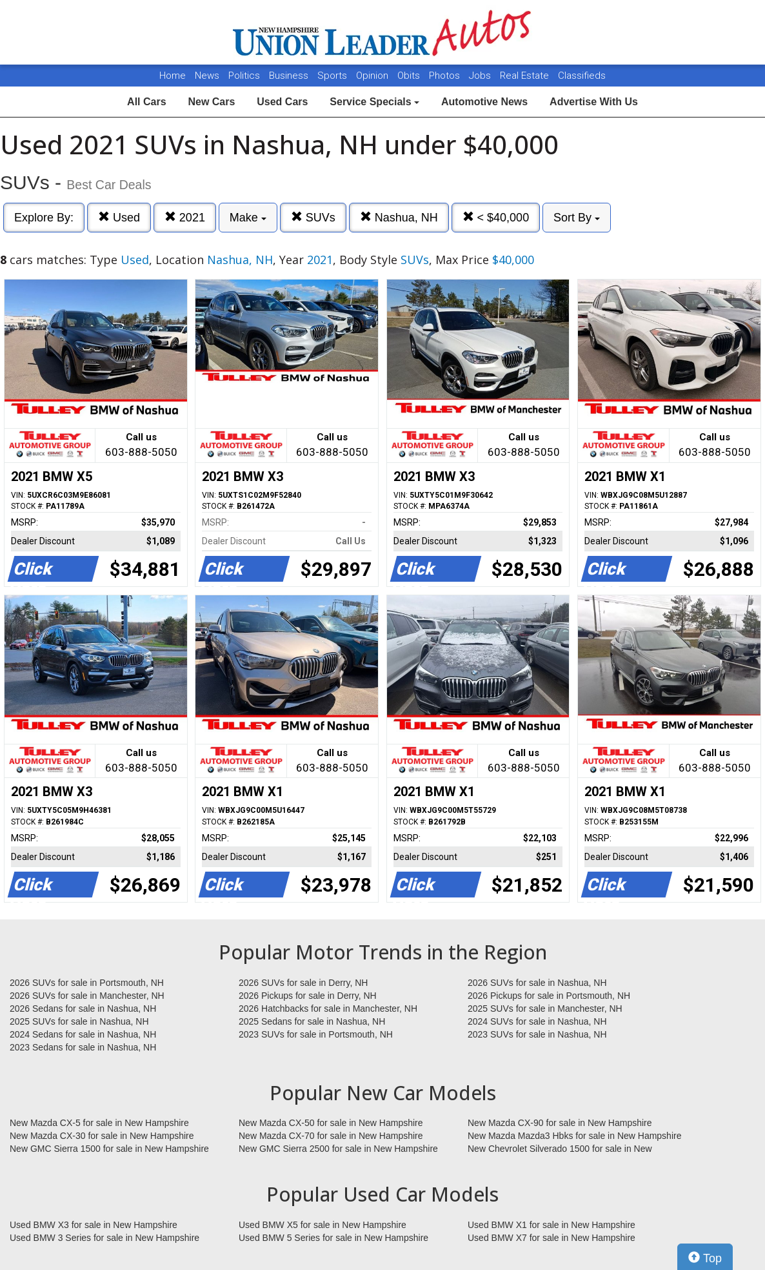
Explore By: (44, 217)
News (207, 75)
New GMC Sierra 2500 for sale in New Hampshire (338, 1148)
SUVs (313, 217)
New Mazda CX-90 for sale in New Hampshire (560, 1123)
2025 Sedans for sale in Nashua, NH (312, 1021)
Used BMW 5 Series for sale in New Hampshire (333, 1238)
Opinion (373, 75)
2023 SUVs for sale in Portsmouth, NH (316, 1034)
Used (119, 217)
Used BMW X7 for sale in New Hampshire (551, 1238)
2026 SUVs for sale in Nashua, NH (537, 983)
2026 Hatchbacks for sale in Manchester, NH (328, 1008)
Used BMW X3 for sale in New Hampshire (93, 1225)
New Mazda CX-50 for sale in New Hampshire (331, 1123)
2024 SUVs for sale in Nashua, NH (537, 1021)
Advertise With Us (594, 101)
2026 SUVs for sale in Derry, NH (303, 983)
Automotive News (484, 101)
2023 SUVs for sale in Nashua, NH (537, 1034)
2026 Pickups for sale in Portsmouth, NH (549, 995)
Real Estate (525, 75)
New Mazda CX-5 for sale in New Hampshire (99, 1123)
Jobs (481, 75)
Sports (333, 75)
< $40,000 (496, 217)
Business (290, 75)
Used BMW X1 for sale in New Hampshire (551, 1225)
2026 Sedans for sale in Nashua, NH (83, 1008)
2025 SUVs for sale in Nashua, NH (79, 1021)
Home (172, 75)
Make (248, 217)
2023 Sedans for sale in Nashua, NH (83, 1047)
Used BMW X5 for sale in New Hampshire (322, 1225)
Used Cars (282, 101)
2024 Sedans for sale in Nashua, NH (83, 1034)
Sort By (576, 217)
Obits (409, 75)
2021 (184, 217)
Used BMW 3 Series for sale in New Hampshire (104, 1238)
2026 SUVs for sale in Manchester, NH (87, 995)
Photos (445, 75)
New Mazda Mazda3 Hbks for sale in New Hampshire (574, 1136)
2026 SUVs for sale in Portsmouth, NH (87, 983)
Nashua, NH (399, 217)
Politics (244, 75)
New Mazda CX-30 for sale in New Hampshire (102, 1136)
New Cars (211, 101)
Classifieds (582, 75)
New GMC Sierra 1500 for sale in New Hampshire (109, 1148)
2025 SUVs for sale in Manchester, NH (545, 1008)
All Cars (146, 101)
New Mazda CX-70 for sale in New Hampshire (331, 1136)
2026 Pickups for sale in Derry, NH (308, 995)
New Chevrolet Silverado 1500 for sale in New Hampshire (560, 1149)
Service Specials (374, 101)
